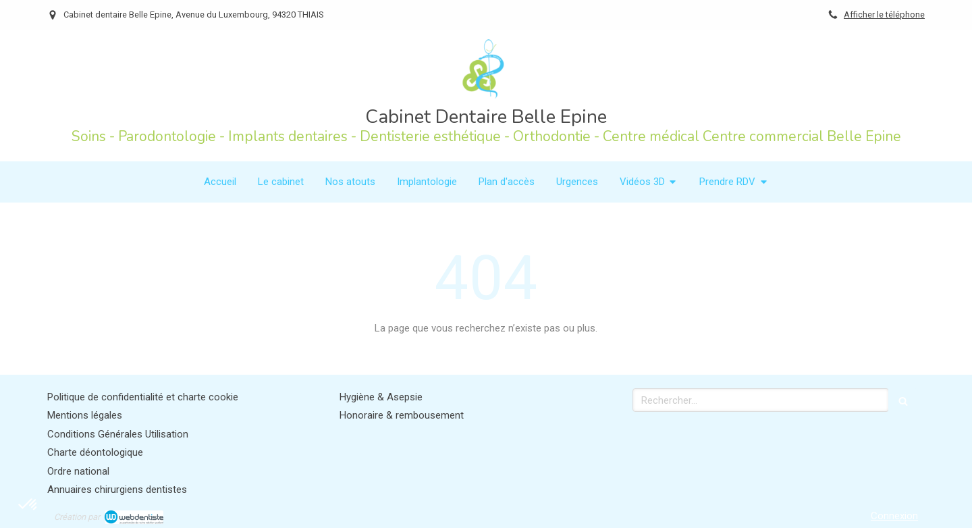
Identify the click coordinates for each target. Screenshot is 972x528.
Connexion (894, 516)
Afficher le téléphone (884, 14)
